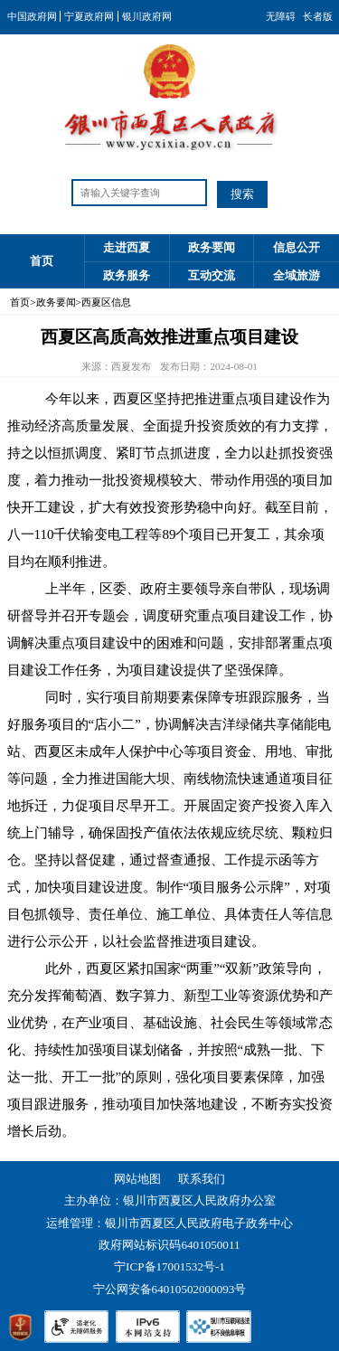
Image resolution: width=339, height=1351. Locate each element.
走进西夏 (126, 247)
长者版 (318, 16)
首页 (41, 261)
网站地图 (137, 1179)
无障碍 (281, 16)
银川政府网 (147, 16)
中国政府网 (32, 16)
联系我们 (201, 1179)
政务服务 (126, 275)
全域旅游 (296, 275)
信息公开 (296, 247)
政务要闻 (211, 247)
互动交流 (211, 275)
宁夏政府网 (89, 16)
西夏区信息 (106, 302)
